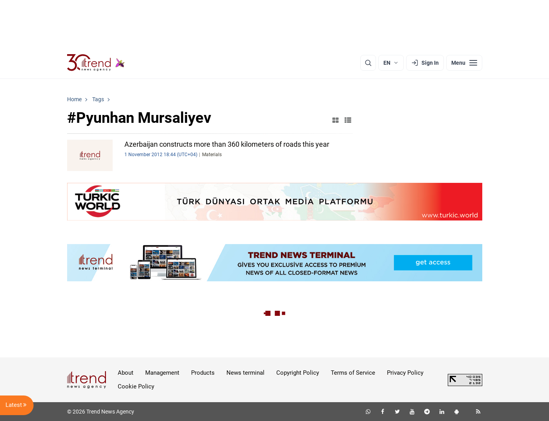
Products (203, 372)
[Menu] (464, 63)
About (125, 372)
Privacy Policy (405, 372)
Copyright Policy (297, 372)
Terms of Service (353, 372)
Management (162, 372)
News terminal (245, 372)
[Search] (368, 63)
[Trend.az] (96, 62)
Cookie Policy (136, 386)
